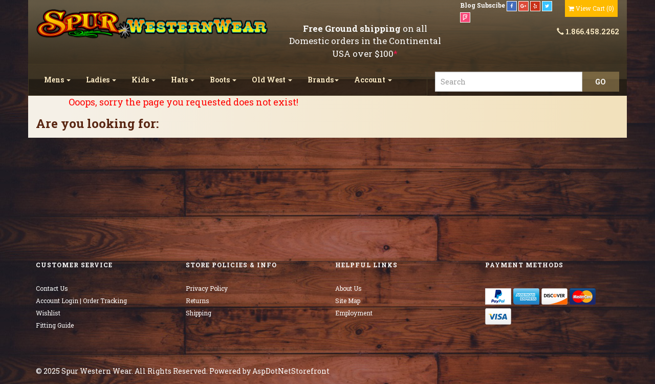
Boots (223, 79)
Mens (57, 79)
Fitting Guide (55, 325)
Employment (354, 313)
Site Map (347, 300)
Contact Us (52, 288)
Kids (144, 79)
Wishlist (48, 313)
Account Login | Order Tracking (81, 300)
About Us (348, 288)
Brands (323, 79)
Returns (197, 300)
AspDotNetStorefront (291, 371)
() (591, 8)
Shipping (198, 313)
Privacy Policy (207, 288)
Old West (272, 79)
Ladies (101, 79)
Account (373, 79)
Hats (182, 79)
